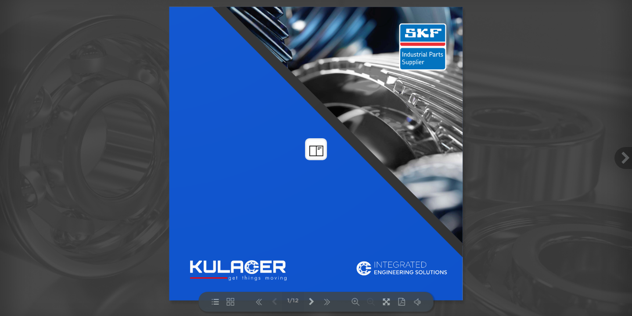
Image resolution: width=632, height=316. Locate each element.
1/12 (293, 301)
